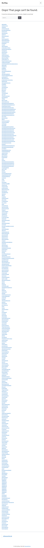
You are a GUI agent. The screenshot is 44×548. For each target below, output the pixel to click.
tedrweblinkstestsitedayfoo (8, 163)
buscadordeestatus (6, 30)
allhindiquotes (5, 261)
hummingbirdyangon (6, 173)
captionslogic (5, 340)
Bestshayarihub (5, 384)
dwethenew (4, 81)
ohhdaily (4, 357)
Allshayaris (4, 391)
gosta (3, 306)
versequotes (4, 213)
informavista (4, 400)
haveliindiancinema (6, 106)
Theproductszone (6, 327)
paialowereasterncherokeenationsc (10, 63)
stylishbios (4, 433)
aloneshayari (5, 33)
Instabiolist (4, 401)
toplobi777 (4, 66)
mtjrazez (4, 172)
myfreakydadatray (6, 151)
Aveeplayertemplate (6, 248)
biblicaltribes (5, 118)
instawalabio (5, 460)
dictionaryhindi (5, 36)
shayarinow (4, 185)
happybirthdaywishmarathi (8, 258)
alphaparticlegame (6, 280)
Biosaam (4, 387)
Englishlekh (4, 388)
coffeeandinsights (6, 62)
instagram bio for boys (7, 338)
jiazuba (3, 170)
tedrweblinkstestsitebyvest (8, 131)
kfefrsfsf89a (4, 474)
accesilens (4, 148)
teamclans (4, 275)
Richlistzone (4, 191)
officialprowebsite (6, 74)
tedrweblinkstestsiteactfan (8, 107)
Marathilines (4, 156)
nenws (3, 308)
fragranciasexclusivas (6, 61)
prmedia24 (4, 312)
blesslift (3, 403)
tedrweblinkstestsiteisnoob (8, 164)
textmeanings (5, 524)
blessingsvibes (5, 58)
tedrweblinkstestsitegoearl (8, 113)
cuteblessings (5, 373)
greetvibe (4, 436)
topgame (4, 284)
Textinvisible (4, 442)
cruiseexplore (5, 201)
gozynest (4, 398)
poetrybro (4, 419)
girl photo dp (5, 305)
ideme (3, 119)
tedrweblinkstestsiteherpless (8, 132)
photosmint (4, 31)
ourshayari (4, 495)
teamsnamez (5, 414)
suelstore (4, 178)
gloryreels (4, 199)
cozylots (3, 227)
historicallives (5, 366)
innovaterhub (5, 205)
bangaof (4, 144)
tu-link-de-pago (5, 217)
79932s (3, 99)
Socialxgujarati (5, 441)
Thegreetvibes (5, 390)
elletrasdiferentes (6, 404)
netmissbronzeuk (6, 220)
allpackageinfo (5, 271)
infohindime (4, 344)
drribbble (4, 84)
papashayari (4, 52)
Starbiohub (4, 515)
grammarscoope (5, 517)
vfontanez (4, 85)
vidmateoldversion (6, 300)
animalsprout (5, 392)
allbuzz (3, 195)
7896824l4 (4, 492)
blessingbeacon (5, 518)
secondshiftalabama (6, 71)
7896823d (4, 480)
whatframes (4, 356)
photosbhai (4, 316)
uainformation (5, 309)
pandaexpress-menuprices (8, 502)
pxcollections (5, 346)
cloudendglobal (5, 167)
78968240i (4, 487)
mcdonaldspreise (6, 296)
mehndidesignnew (6, 369)
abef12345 (4, 169)
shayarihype (4, 397)
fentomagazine (5, 39)
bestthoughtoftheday (6, 265)
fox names (4, 202)
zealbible (4, 422)
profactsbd (4, 332)
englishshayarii (5, 506)
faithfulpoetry (5, 461)
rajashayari (4, 292)
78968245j (4, 489)
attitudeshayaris (5, 264)
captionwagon (5, 211)
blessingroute (5, 407)
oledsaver (4, 505)
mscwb (3, 45)
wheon (3, 458)
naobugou (4, 123)
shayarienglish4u (6, 277)
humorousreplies (6, 121)
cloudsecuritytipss (6, 514)
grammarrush (5, 426)
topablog (4, 314)
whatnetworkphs (5, 40)
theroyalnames (5, 395)
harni (3, 311)
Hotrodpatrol (5, 97)
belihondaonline (5, 233)
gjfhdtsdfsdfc (5, 477)
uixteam (3, 240)
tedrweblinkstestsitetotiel (7, 147)
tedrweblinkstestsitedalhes (8, 161)
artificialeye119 (5, 59)
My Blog (4, 3)
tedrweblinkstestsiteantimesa (8, 128)
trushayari (4, 429)
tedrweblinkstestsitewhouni (8, 115)
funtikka (3, 299)
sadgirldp (4, 297)
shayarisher (4, 447)
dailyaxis (4, 194)
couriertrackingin (6, 501)
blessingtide (4, 525)
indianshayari (5, 406)
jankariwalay (4, 350)
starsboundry (5, 363)
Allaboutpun (4, 154)
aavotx (3, 289)
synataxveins (5, 394)
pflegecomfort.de (7, 536)
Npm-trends (4, 100)
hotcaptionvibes (5, 416)
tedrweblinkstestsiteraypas (8, 140)
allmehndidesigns (6, 262)
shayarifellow (5, 452)
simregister (4, 337)
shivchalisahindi (5, 42)
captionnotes (5, 153)
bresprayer (4, 408)
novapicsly (4, 520)
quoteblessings (5, 370)
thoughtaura (5, 499)
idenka (3, 283)
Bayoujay (4, 90)
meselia (3, 72)
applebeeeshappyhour (7, 287)
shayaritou (4, 341)
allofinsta (4, 290)
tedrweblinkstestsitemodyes (8, 138)
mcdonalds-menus (6, 47)
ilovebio (3, 471)
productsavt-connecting (7, 80)
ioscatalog (4, 182)
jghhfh (3, 493)
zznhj (3, 179)
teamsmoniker (5, 207)
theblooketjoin (5, 267)
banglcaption (5, 449)
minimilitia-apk (5, 286)
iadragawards (5, 360)
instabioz (4, 197)
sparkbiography (5, 420)
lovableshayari (5, 508)
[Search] (19, 17)
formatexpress (5, 268)
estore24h (4, 125)
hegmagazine (5, 528)
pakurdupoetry (5, 319)
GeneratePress (28, 546)
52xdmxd (4, 243)
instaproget (4, 273)
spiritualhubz (5, 46)
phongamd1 (4, 216)
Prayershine (4, 157)
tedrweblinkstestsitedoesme (8, 145)
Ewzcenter (4, 88)
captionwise (4, 334)
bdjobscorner (5, 237)
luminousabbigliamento (7, 75)
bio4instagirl (4, 463)
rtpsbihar (4, 27)
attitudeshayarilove (6, 349)
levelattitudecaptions (6, 49)
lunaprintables (5, 512)
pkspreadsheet (5, 239)
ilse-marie (4, 116)
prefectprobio (5, 188)
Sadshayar (4, 375)
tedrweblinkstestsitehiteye (8, 134)
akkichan (4, 230)
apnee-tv (4, 34)
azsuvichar (4, 324)
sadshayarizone (5, 430)
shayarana (4, 53)
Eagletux (4, 91)
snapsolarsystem (5, 330)
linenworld (4, 354)
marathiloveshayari (6, 254)
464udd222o (4, 473)
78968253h (4, 486)
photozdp (4, 457)
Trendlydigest (5, 93)
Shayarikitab (4, 372)
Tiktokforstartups (6, 96)
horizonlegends (5, 352)
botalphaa (4, 43)
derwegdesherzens (6, 83)
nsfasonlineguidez (6, 328)
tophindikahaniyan (6, 318)
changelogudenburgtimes (8, 126)
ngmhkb (4, 476)
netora (3, 281)
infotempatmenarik (6, 294)
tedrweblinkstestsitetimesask (8, 141)
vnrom (3, 37)
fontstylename (5, 467)
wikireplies (4, 24)
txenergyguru (5, 236)
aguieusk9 (4, 65)
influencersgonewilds (6, 378)
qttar (3, 159)
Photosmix (4, 368)
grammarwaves (5, 208)
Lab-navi (4, 94)
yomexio (4, 445)
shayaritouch (5, 504)
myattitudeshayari (6, 498)
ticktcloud (4, 69)
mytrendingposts (6, 56)
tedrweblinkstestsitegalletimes (9, 109)
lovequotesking (5, 325)
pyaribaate (4, 496)
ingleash (4, 210)
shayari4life (4, 255)
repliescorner (5, 25)
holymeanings (5, 511)
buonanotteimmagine (7, 347)
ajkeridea (4, 455)
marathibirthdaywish (6, 385)
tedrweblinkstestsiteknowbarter (9, 135)
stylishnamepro (5, 55)
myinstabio (4, 322)
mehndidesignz (5, 229)
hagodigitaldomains (6, 150)
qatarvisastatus (5, 270)
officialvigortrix (5, 78)
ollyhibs (3, 221)
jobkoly (3, 335)
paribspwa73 (5, 77)
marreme (4, 224)
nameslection (5, 87)
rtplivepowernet (5, 232)
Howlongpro (4, 249)
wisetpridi (4, 218)
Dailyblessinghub (6, 376)
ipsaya (3, 411)
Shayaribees (4, 382)
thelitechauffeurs (6, 454)
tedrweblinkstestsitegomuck (8, 104)
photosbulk (4, 303)
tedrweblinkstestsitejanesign (8, 110)
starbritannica (5, 353)
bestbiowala (4, 432)
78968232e (4, 482)
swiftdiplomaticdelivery (7, 242)
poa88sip (4, 68)
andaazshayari (5, 198)
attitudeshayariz (5, 451)
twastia (3, 343)
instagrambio (5, 186)
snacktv (3, 359)
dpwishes (4, 448)
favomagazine (5, 527)
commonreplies (5, 122)
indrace (3, 160)
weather (4, 302)
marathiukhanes (5, 435)
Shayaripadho (5, 246)
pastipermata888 (6, 183)
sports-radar (4, 278)
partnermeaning (5, 428)
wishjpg (3, 293)
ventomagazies (5, 365)
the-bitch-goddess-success (8, 226)
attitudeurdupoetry (6, 256)
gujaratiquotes (5, 464)
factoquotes (4, 438)
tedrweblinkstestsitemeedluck (8, 112)
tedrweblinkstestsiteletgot (8, 137)
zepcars (3, 362)
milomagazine (5, 423)
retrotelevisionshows (6, 142)
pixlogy (3, 252)
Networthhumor (5, 189)
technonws (4, 315)
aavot (3, 468)
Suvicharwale (5, 379)
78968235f (4, 483)
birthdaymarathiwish (6, 470)
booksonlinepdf (5, 274)
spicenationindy (5, 102)
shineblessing (5, 192)
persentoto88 (5, 235)
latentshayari (5, 245)
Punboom (4, 523)
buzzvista (4, 410)
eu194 (3, 180)
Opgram (4, 381)
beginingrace (5, 417)
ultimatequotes (5, 331)
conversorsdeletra (6, 509)
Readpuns (4, 251)
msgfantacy (4, 444)
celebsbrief (4, 214)
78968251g (4, 485)
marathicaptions (5, 466)
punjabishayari (5, 259)
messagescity (5, 521)
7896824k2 (4, 490)
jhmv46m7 (4, 479)
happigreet (4, 50)
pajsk (3, 204)
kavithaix (4, 439)
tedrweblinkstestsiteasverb (8, 129)
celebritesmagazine (6, 413)
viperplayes (4, 425)
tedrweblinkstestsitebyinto (8, 103)
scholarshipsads (5, 28)
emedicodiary (5, 321)
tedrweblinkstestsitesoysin (8, 166)
